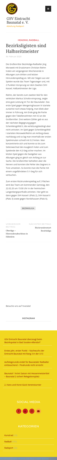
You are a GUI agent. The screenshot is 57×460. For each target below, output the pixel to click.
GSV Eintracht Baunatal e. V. (18, 20)
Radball (34, 40)
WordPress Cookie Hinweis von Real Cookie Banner (24, 458)
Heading (23, 40)
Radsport (8, 447)
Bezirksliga (28, 208)
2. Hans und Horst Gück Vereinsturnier (22, 384)
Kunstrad (8, 435)
